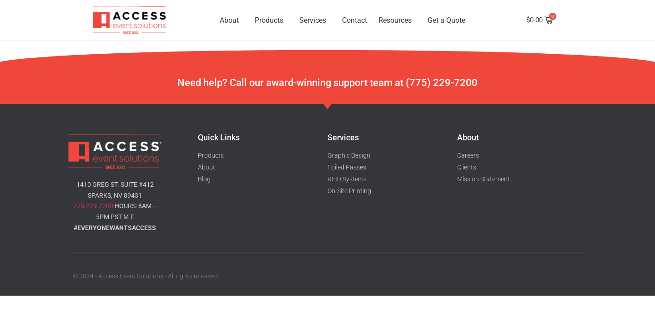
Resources (397, 20)
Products (271, 20)
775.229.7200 (93, 206)
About (231, 20)
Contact (354, 20)
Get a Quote (446, 20)
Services (315, 20)
